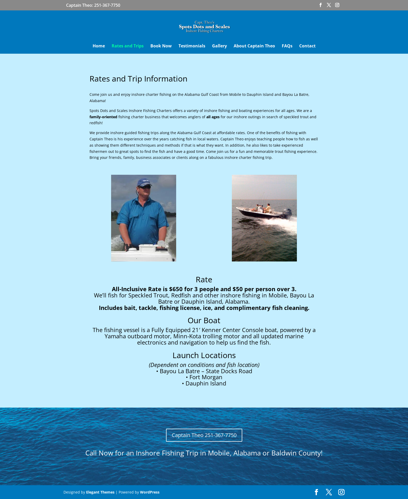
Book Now (161, 46)
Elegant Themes (100, 492)
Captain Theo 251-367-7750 (204, 435)
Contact (307, 46)
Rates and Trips (128, 46)
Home (99, 46)
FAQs (287, 46)
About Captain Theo (254, 46)
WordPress (150, 492)
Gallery (219, 46)
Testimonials (191, 46)
